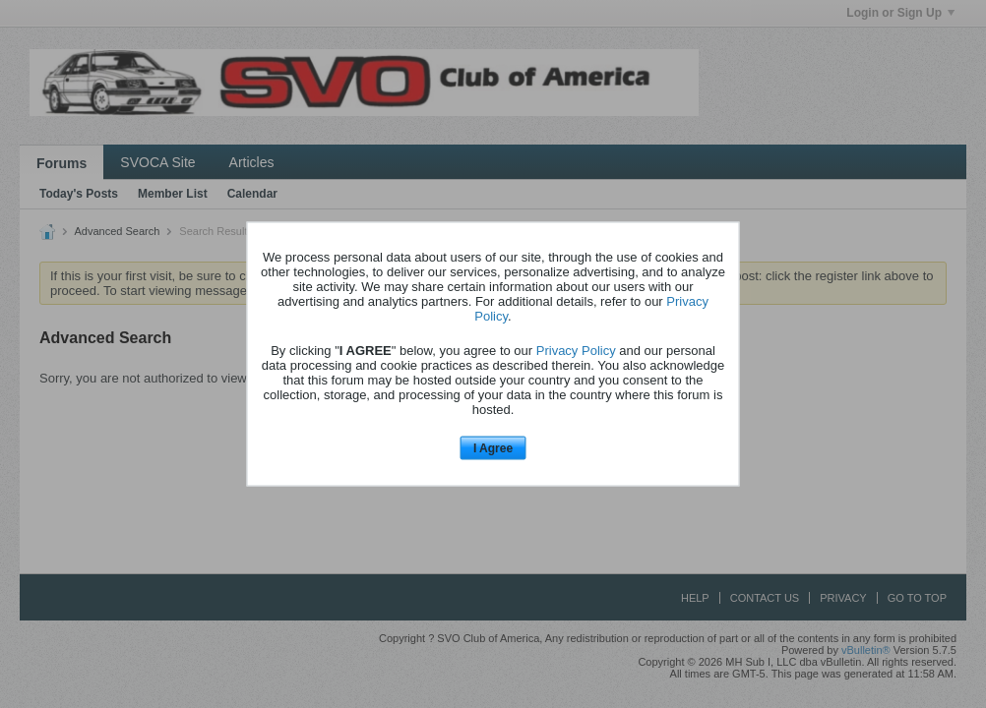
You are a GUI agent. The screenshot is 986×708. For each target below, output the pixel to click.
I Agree (493, 447)
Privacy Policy (576, 349)
